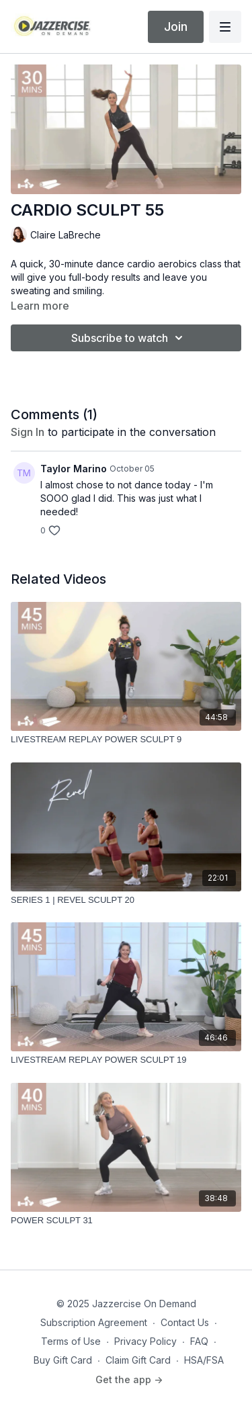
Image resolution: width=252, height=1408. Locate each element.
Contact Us (185, 1322)
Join (175, 26)
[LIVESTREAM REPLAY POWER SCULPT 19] (126, 1060)
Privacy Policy (145, 1341)
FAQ (199, 1341)
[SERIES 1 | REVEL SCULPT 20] (126, 900)
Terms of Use (71, 1341)
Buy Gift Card (63, 1360)
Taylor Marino (73, 468)
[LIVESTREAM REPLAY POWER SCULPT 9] (126, 739)
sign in (27, 432)
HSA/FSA (204, 1360)
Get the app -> (129, 1379)
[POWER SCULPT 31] (126, 1220)
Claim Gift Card (138, 1360)
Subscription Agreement (93, 1322)
